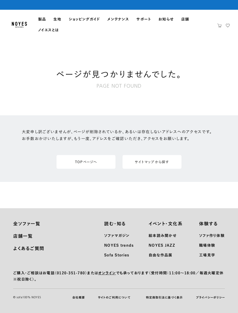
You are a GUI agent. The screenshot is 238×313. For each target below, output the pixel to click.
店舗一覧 (23, 236)
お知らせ (166, 19)
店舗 (185, 19)
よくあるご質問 (28, 248)
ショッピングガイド (84, 19)
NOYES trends (119, 245)
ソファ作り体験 (212, 235)
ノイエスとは (48, 30)
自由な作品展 (161, 255)
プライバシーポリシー (210, 297)
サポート (143, 19)
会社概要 (78, 297)
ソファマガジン (116, 235)
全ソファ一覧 (26, 223)
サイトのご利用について (114, 297)
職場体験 (207, 245)
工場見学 (207, 255)
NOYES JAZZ (162, 245)
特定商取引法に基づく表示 (164, 297)
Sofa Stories (116, 255)
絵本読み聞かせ (163, 235)
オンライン (107, 273)
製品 (42, 19)
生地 (57, 19)
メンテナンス (118, 19)
